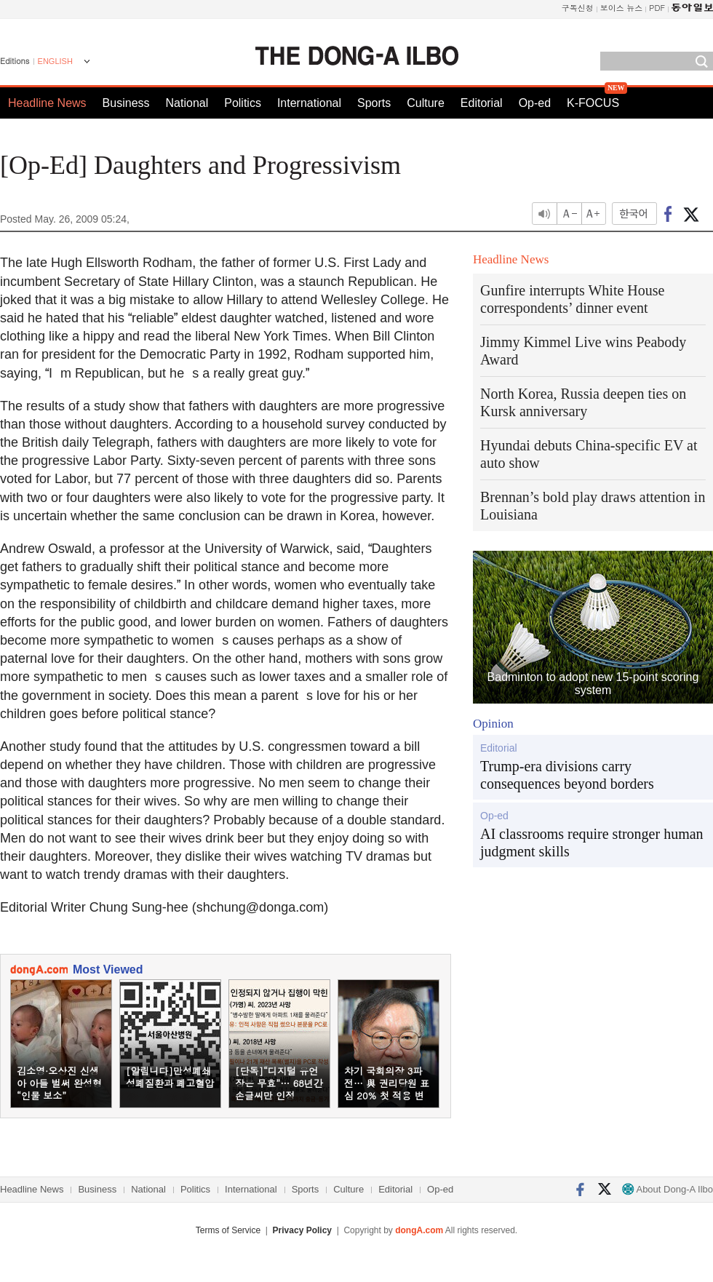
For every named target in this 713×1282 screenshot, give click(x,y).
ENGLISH (55, 61)
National (187, 103)
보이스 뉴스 (621, 7)
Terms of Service (228, 1230)
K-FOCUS (593, 103)
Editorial (482, 103)
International (309, 103)
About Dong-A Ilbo (667, 1189)
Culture (426, 103)
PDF (657, 7)
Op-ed (535, 103)
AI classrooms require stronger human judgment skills (592, 842)
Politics (242, 103)
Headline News (47, 103)
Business (126, 103)
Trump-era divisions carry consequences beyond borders (567, 775)
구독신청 (578, 7)
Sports (374, 103)
